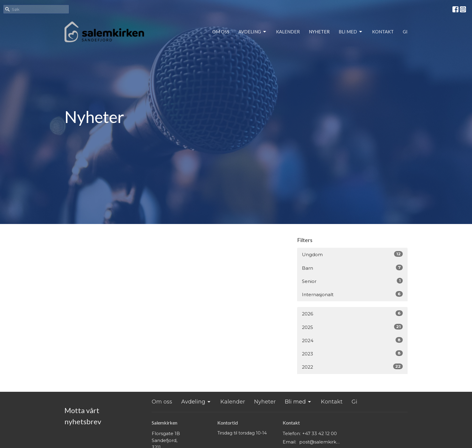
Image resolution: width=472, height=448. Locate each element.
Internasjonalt (352, 294)
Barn (352, 268)
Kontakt (383, 31)
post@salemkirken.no (320, 442)
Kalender (288, 31)
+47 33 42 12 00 (319, 433)
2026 (352, 313)
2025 (352, 327)
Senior (352, 281)
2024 (352, 340)
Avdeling (252, 32)
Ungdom (352, 254)
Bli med (351, 32)
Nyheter (319, 31)
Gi (405, 31)
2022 (352, 367)
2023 (352, 353)
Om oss (220, 31)
